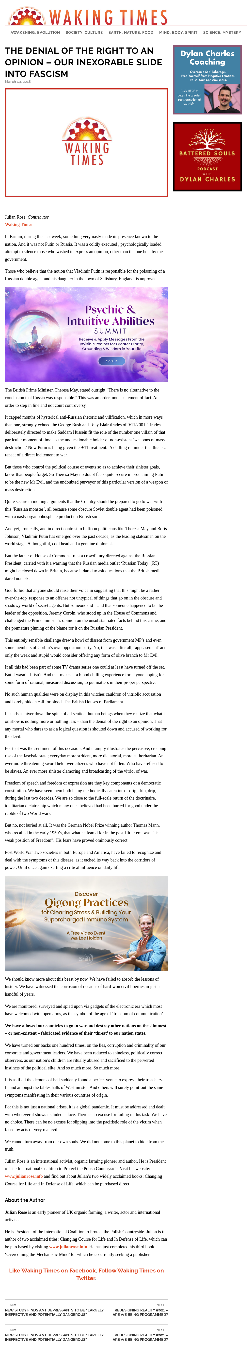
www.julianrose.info (24, 1176)
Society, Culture (84, 32)
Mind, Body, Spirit (178, 32)
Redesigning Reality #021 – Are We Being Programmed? (137, 1310)
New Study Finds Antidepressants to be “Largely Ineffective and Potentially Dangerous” (56, 1310)
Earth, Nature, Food (131, 32)
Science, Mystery (222, 32)
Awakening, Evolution (35, 32)
